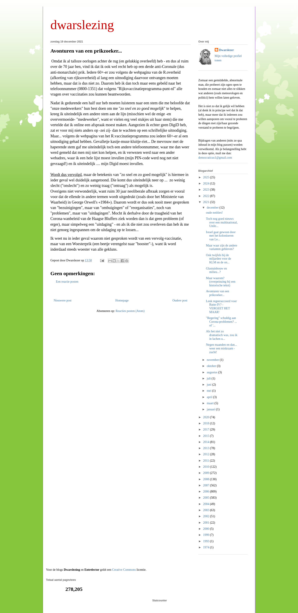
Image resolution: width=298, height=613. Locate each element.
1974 (206, 547)
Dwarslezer (226, 50)
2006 (206, 491)
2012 (206, 454)
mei (209, 390)
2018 (206, 423)
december (213, 207)
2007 (206, 485)
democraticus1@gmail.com (215, 157)
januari (211, 409)
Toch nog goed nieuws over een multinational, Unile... (222, 222)
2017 (206, 429)
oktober (212, 366)
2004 (206, 504)
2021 (206, 202)
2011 (206, 460)
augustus (212, 372)
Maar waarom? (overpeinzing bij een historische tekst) (220, 281)
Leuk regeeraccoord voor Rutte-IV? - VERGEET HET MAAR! (221, 306)
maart (210, 403)
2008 (206, 479)
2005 (206, 497)
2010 (206, 466)
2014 (206, 442)
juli (209, 378)
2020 (206, 417)
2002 (206, 516)
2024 (206, 183)
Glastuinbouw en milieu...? (216, 270)
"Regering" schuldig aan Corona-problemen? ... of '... (221, 321)
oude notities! (214, 212)
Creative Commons (124, 569)
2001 (206, 522)
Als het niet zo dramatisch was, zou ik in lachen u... (221, 335)
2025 (206, 177)
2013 (206, 448)
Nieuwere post (62, 300)
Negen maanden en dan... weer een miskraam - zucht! (221, 348)
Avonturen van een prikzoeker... (86, 51)
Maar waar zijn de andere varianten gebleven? (221, 247)
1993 (206, 541)
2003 (206, 510)
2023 (206, 189)
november (213, 359)
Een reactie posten (67, 281)
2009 (206, 473)
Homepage (122, 300)
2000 (206, 528)
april (210, 397)
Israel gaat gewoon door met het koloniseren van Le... (221, 235)
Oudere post (179, 300)
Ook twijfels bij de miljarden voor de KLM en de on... (218, 258)
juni (209, 384)
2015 (206, 436)
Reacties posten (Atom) (129, 311)
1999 (206, 535)
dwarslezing (82, 25)
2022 (206, 196)
